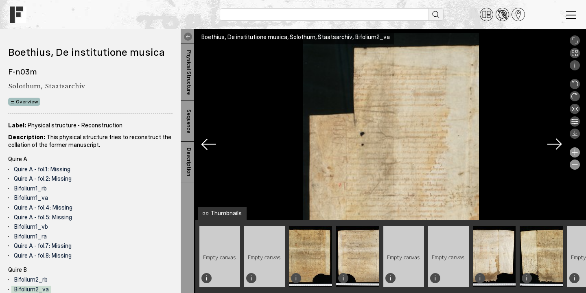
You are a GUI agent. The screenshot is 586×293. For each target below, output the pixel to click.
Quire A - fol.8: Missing (43, 255)
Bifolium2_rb (31, 279)
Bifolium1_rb (30, 188)
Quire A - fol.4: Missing (43, 207)
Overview (27, 102)
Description (189, 162)
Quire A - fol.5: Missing (43, 217)
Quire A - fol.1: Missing (42, 169)
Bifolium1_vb (31, 226)
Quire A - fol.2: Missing (43, 178)
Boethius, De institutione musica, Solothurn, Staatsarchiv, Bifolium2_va (295, 37)
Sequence (189, 121)
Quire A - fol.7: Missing (43, 246)
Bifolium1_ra (30, 236)
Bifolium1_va (31, 198)
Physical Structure (189, 72)
